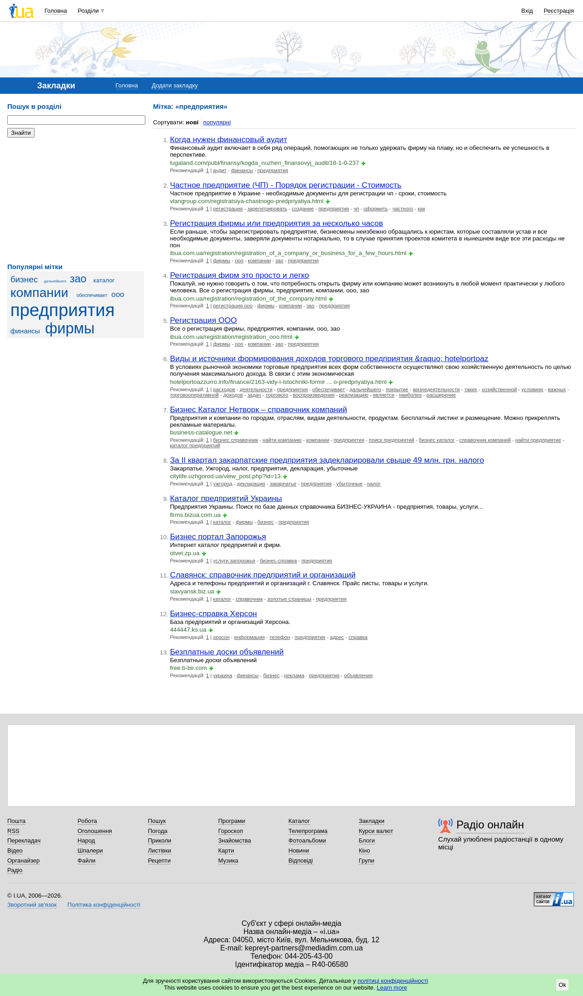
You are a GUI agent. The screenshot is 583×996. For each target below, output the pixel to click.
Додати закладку (175, 85)
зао (78, 279)
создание (302, 208)
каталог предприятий (195, 445)
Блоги (367, 840)
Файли (86, 860)
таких (470, 389)
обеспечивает (92, 295)
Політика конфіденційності (103, 904)
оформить (375, 208)
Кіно (364, 850)
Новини (298, 850)
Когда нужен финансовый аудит (228, 139)
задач (254, 395)
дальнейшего (55, 281)
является (383, 395)
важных (557, 389)
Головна (56, 10)
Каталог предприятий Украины (226, 498)
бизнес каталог (437, 440)
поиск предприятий (391, 440)
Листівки (159, 850)
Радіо (14, 870)
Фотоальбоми (307, 840)
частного (402, 208)
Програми (231, 820)
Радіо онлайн (490, 824)
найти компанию (282, 440)
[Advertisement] (75, 200)
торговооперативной (194, 395)
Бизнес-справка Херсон (213, 613)
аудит (219, 170)
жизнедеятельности (436, 389)
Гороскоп (230, 830)
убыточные (349, 483)
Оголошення (94, 830)
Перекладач (24, 840)
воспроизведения (313, 395)
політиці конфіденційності (393, 980)
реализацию (353, 395)
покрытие (397, 389)
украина (222, 675)
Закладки (371, 820)
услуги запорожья (234, 560)
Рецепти (159, 860)
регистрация (228, 208)
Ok (562, 984)
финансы (25, 331)
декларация (251, 483)
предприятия (62, 310)
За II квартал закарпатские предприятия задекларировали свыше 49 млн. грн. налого (327, 460)
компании (39, 292)
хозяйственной (499, 389)
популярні (217, 122)
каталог (104, 280)
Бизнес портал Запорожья (218, 536)
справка (358, 637)
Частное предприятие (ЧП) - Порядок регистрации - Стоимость (285, 184)
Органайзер (23, 860)
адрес (337, 637)
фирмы (70, 328)
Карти (226, 850)
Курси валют (376, 830)
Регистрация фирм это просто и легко (239, 275)
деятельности (256, 389)
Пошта (16, 820)
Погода (158, 830)
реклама (294, 675)
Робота (87, 820)
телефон (279, 637)
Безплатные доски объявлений (227, 651)
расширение (441, 395)
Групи (366, 860)
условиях (532, 389)
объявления (358, 675)
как (421, 208)
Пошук (157, 820)
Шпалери (90, 850)
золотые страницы (289, 599)
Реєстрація (559, 10)
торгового (277, 395)
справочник (248, 599)
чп (356, 208)
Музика (228, 860)
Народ (86, 840)
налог (374, 483)
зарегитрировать (267, 208)
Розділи (88, 10)
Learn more (392, 987)
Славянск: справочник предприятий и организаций (263, 574)
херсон (221, 637)
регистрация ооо (233, 305)
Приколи (159, 840)
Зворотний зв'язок (31, 904)
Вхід (527, 10)
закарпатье (283, 483)
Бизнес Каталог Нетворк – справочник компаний (258, 409)
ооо (118, 294)
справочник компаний (485, 440)
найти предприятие (538, 440)
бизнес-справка (278, 560)
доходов (233, 395)
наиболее (410, 395)
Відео (15, 850)
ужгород (222, 483)
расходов (224, 389)
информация (249, 637)
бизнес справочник (235, 440)
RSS (13, 830)
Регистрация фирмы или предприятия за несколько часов (276, 223)
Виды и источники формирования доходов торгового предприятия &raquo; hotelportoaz (329, 358)
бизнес (24, 279)
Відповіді (300, 860)
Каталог (299, 820)
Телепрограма (307, 830)
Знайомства (234, 840)
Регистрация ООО (203, 320)
